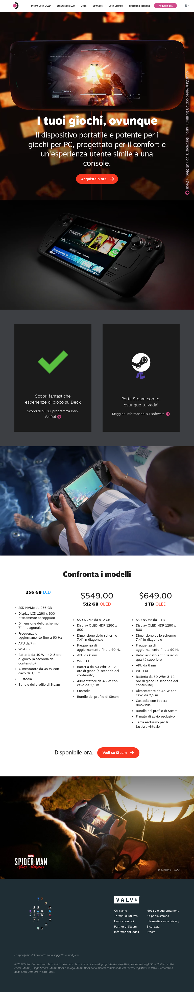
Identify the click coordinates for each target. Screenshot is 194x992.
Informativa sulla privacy (163, 921)
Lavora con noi (124, 921)
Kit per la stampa (158, 916)
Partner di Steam (125, 926)
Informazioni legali (126, 932)
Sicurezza (153, 926)
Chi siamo (120, 910)
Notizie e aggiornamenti (163, 910)
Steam (151, 932)
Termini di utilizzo (126, 916)
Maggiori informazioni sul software (141, 414)
